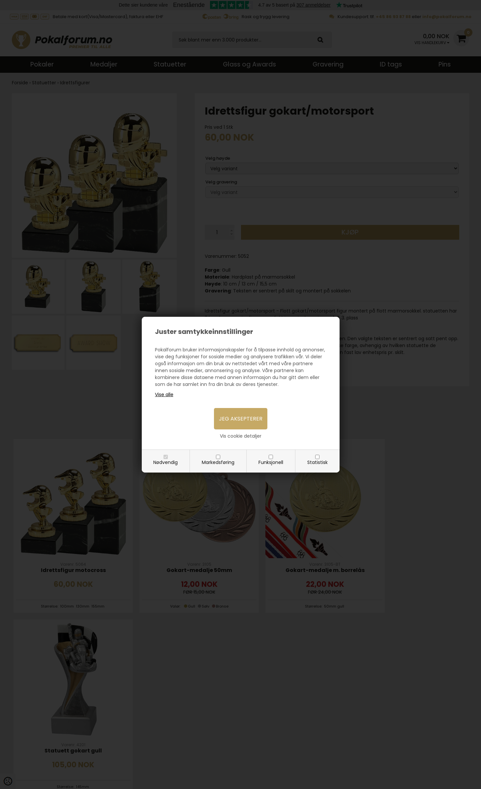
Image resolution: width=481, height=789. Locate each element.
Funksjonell (270, 462)
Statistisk (317, 462)
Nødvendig (165, 462)
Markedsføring (218, 462)
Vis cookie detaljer (240, 436)
